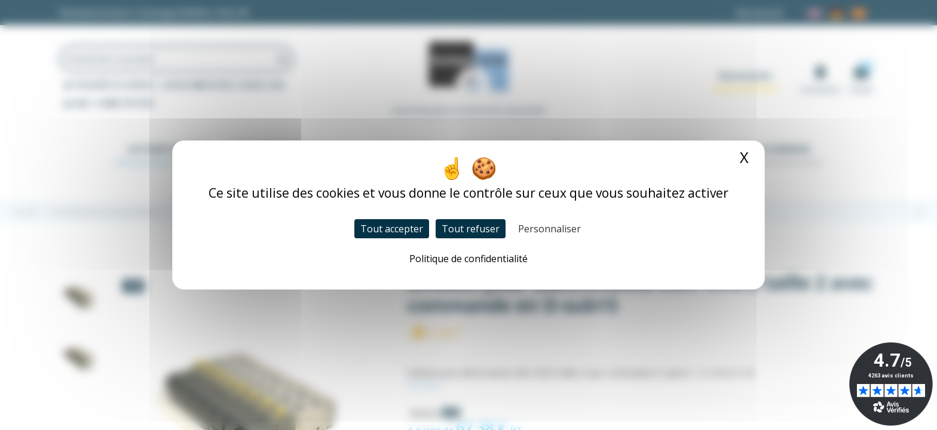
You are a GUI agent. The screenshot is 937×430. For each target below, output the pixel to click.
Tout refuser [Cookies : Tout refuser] (471, 228)
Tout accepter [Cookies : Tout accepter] (391, 228)
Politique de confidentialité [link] (468, 258)
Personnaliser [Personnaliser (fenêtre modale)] (549, 228)
